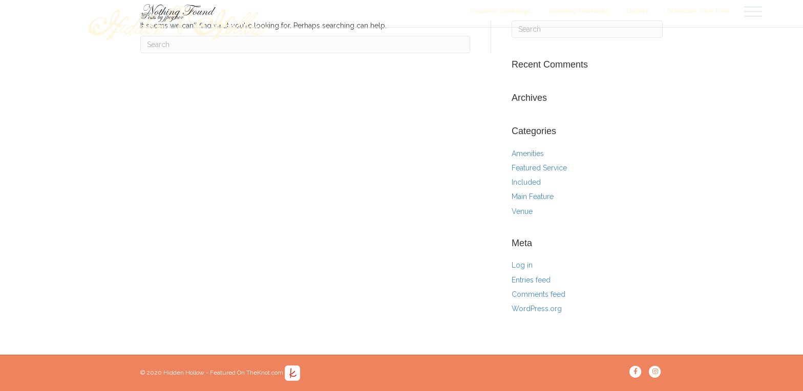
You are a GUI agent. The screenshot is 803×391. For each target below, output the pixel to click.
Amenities (528, 153)
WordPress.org (537, 309)
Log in (522, 265)
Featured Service (539, 168)
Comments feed (538, 294)
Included (526, 182)
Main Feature (533, 196)
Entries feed (531, 280)
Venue (522, 211)
